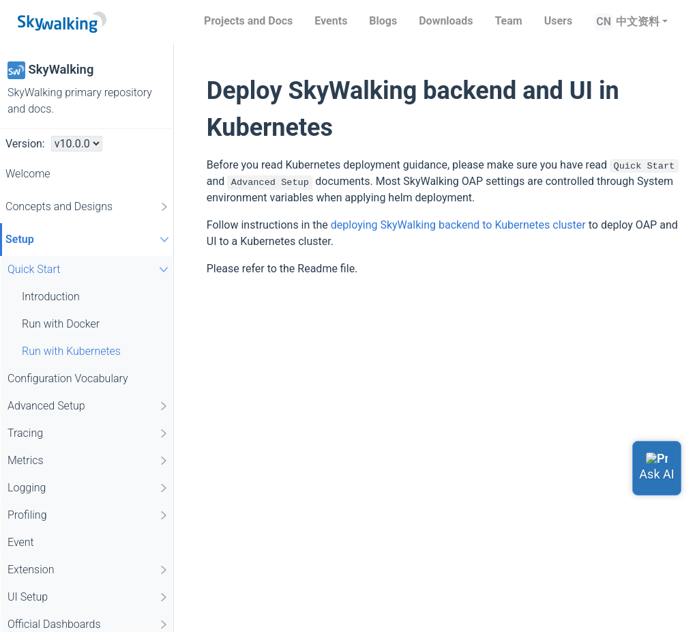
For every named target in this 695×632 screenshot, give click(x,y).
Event (21, 542)
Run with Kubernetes (71, 351)
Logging (88, 488)
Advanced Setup (88, 406)
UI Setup (88, 597)
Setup (89, 239)
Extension (88, 570)
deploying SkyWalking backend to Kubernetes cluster (458, 224)
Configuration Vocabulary (68, 378)
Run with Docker (61, 323)
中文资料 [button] (638, 21)
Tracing (88, 433)
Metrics (88, 461)
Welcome (27, 173)
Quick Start (90, 269)
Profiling (88, 515)
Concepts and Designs (87, 207)
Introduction (51, 296)
